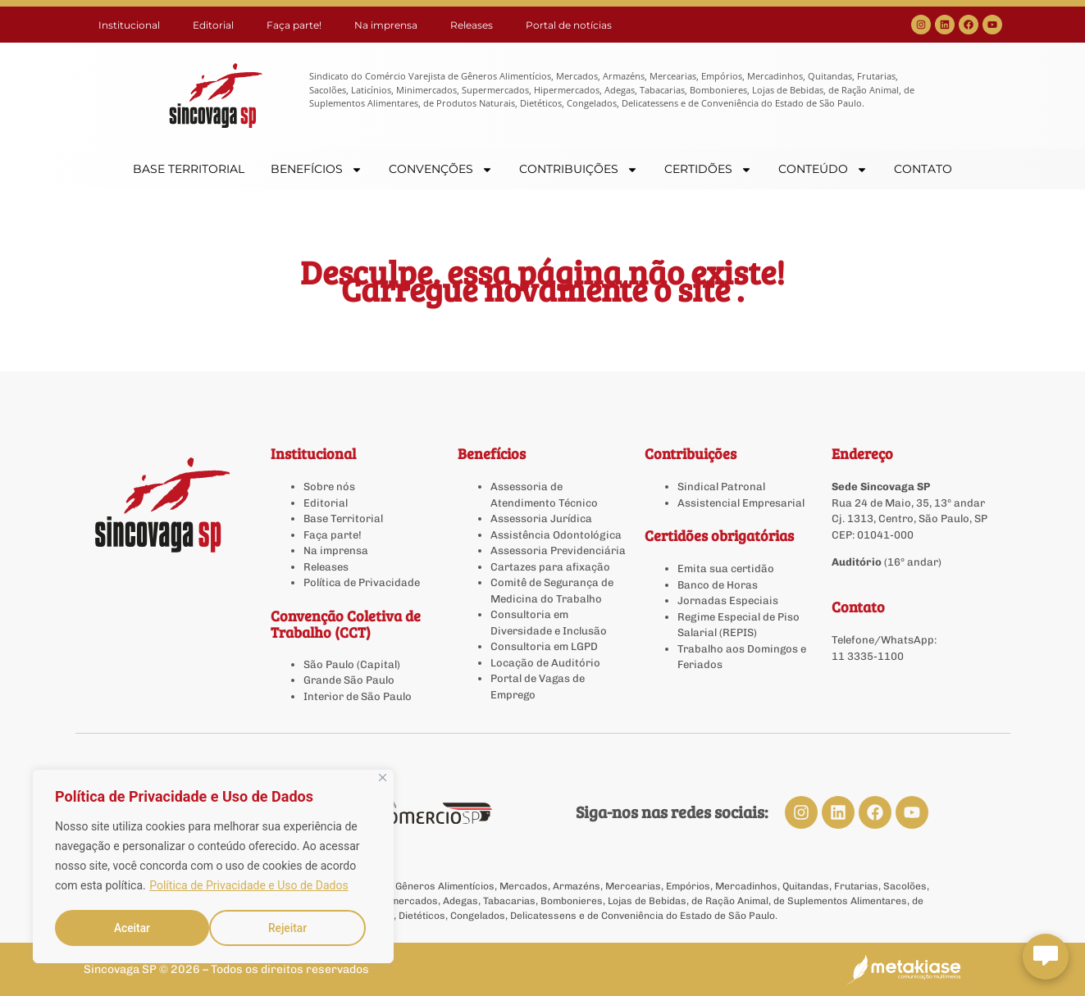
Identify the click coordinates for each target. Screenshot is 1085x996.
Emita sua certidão (725, 568)
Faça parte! (294, 25)
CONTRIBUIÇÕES (578, 169)
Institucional (129, 25)
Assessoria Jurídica (541, 518)
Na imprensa (385, 25)
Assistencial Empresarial (741, 503)
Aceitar (294, 928)
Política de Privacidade (361, 582)
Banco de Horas (717, 585)
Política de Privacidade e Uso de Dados (248, 887)
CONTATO (923, 168)
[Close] (382, 779)
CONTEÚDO (823, 169)
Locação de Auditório (545, 663)
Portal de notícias (569, 25)
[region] (213, 867)
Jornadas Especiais (727, 600)
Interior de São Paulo (357, 696)
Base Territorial (343, 518)
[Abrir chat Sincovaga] (1046, 957)
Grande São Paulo (348, 680)
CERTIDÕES (708, 169)
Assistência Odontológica (556, 535)
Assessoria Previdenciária (558, 550)
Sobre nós (329, 486)
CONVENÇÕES (441, 169)
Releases (471, 25)
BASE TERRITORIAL (188, 168)
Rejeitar (133, 928)
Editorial (213, 25)
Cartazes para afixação (550, 567)
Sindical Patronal (721, 486)
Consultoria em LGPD (544, 646)
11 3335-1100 (868, 656)
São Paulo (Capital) (351, 664)
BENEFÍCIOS (316, 169)
